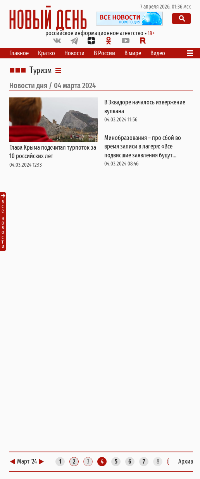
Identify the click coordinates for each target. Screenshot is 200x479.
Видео (157, 53)
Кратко (46, 53)
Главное (19, 53)
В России (104, 53)
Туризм (40, 70)
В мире (132, 53)
